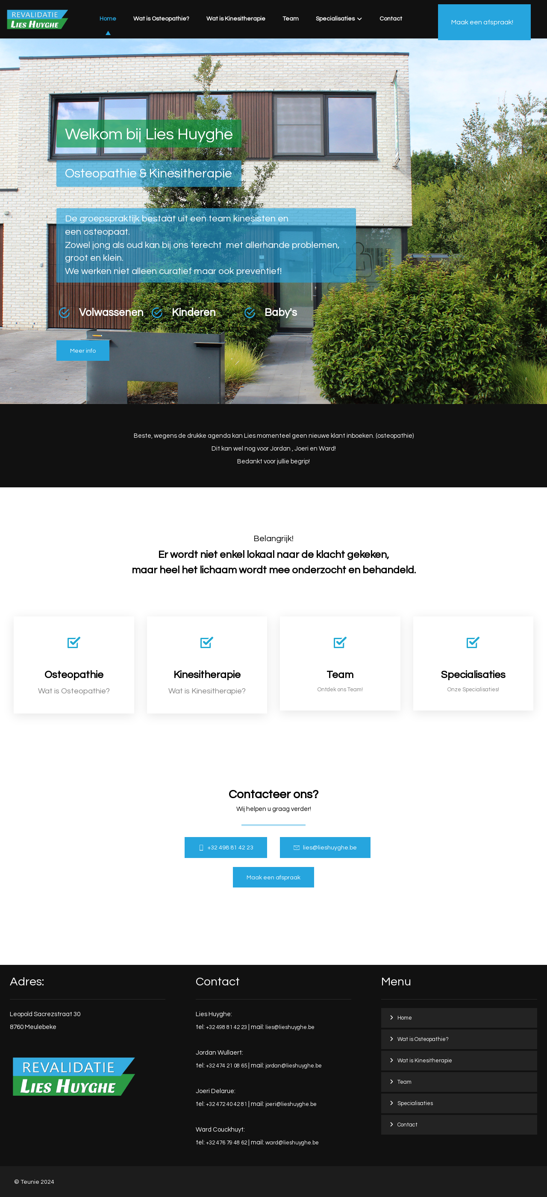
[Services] (473, 663)
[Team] (340, 663)
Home (404, 1018)
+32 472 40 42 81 (226, 1104)
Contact (407, 1125)
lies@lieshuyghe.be (290, 1027)
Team (404, 1082)
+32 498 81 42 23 (226, 1027)
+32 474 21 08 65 (226, 1066)
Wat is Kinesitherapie (424, 1061)
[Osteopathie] (82, 350)
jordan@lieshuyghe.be (293, 1066)
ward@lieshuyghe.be (292, 1143)
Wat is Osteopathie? (423, 1039)
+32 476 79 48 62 (226, 1143)
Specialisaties (415, 1103)
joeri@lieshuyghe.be (291, 1104)
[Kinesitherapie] (207, 664)
